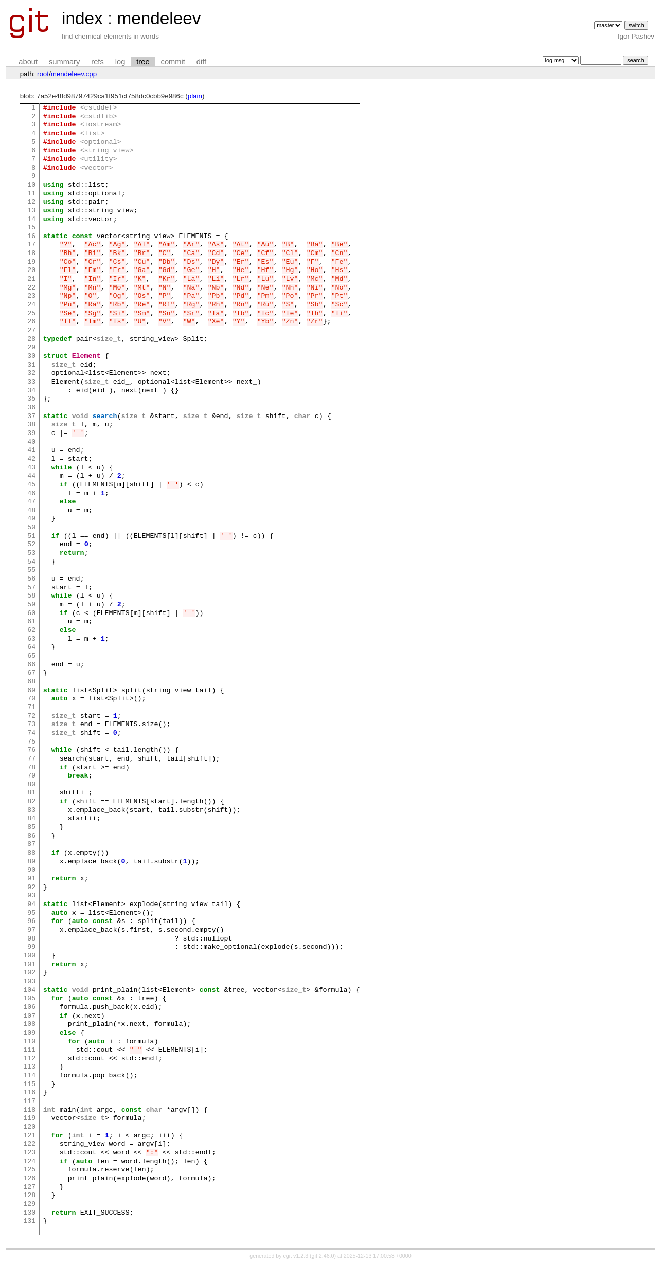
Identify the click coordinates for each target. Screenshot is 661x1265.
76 (31, 750)
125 (29, 1169)
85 (31, 827)
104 (29, 990)
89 (31, 861)
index (82, 18)
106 (29, 1007)
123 (29, 1153)
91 (31, 878)
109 (29, 1033)
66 (31, 665)
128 (29, 1195)
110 (29, 1041)
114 (29, 1075)
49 (31, 518)
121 (29, 1136)
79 (31, 776)
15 (31, 227)
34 (31, 390)
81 (31, 793)
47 (31, 502)
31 (31, 365)
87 (31, 844)
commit (173, 62)
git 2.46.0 (323, 1256)
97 (31, 930)
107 (29, 1016)
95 (31, 913)
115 (29, 1084)
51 (31, 536)
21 (31, 279)
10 (31, 185)
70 (31, 698)
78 (31, 767)
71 (31, 707)
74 (31, 733)
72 (31, 716)
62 (31, 630)
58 (31, 596)
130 (29, 1213)
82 (31, 801)
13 (31, 210)
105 (29, 998)
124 (29, 1161)
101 (29, 964)
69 (31, 690)
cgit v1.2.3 (296, 1256)
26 (31, 322)
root (43, 74)
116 (29, 1092)
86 (31, 836)
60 (31, 613)
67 (31, 673)
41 (31, 450)
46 (31, 493)
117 (29, 1101)
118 (29, 1110)
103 (29, 981)
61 (31, 621)
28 (31, 339)
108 (29, 1024)
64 (31, 647)
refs (97, 62)
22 (31, 288)
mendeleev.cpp (74, 74)
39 (31, 433)
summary (64, 62)
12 (31, 202)
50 (31, 527)
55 (31, 570)
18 (31, 253)
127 (29, 1187)
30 (31, 356)
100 (29, 956)
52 (31, 544)
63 (31, 639)
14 (31, 219)
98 (31, 939)
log (120, 62)
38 (31, 424)
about (28, 62)
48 (31, 510)
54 (31, 562)
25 (31, 313)
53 (31, 553)
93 (31, 895)
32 (31, 373)
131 (29, 1221)
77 (31, 759)
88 (31, 853)
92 (31, 887)
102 (29, 973)
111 (29, 1050)
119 (29, 1118)
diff (201, 62)
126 (29, 1178)
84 (31, 818)
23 (31, 296)
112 (29, 1058)
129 (29, 1204)
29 (31, 347)
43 (31, 468)
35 (31, 399)
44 (31, 476)
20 (31, 270)
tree (142, 62)
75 (31, 742)
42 (31, 459)
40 (31, 442)
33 (31, 382)
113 (29, 1067)
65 (31, 656)
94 (31, 904)
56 (31, 579)
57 (31, 587)
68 (31, 681)
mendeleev (159, 18)
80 (31, 784)
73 (31, 724)
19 (31, 262)
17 (31, 244)
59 (31, 604)
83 (31, 810)
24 (31, 305)
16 (31, 236)
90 (31, 870)
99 (31, 947)
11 (31, 193)
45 (31, 485)
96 (31, 921)
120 (29, 1127)
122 (29, 1144)
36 (31, 407)
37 (31, 416)
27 (31, 330)
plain (195, 96)
